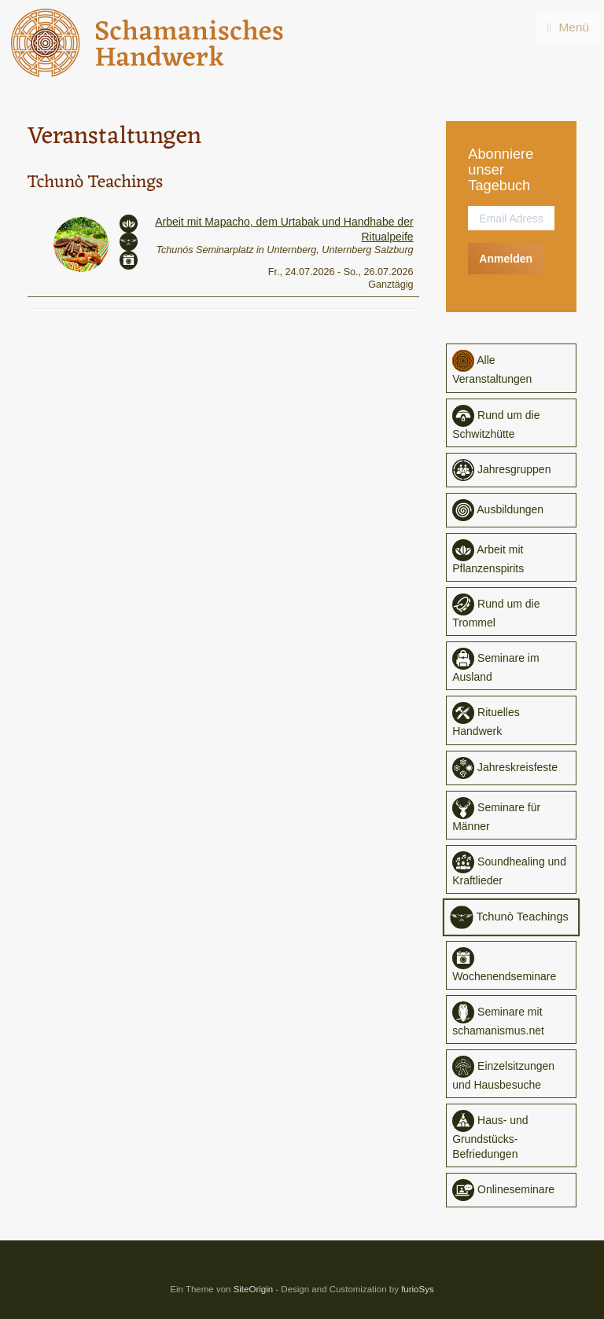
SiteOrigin (254, 1289)
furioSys (417, 1289)
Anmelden (505, 258)
